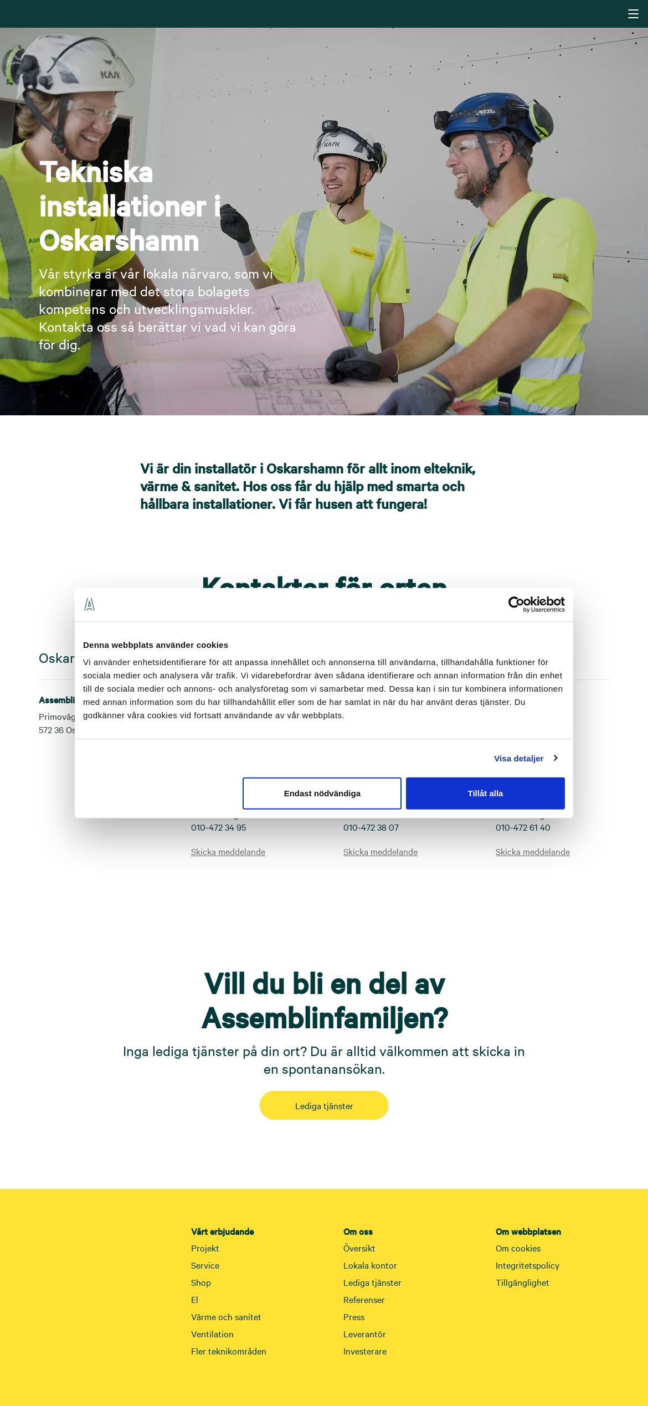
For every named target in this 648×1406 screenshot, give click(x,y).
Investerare (365, 1351)
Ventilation (212, 1333)
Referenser (364, 1299)
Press (353, 1316)
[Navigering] (633, 14)
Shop (201, 1282)
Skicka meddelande (228, 851)
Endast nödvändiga (322, 793)
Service (205, 1265)
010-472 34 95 (218, 827)
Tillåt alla (485, 793)
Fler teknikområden (228, 1351)
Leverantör (364, 1333)
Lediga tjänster (324, 1105)
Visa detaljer (518, 758)
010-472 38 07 (371, 827)
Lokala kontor (370, 1265)
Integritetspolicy (527, 1265)
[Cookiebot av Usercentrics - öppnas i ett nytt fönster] (516, 604)
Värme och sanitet (226, 1316)
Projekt (205, 1248)
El (194, 1299)
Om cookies (518, 1248)
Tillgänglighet (522, 1282)
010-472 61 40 (523, 827)
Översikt (359, 1248)
